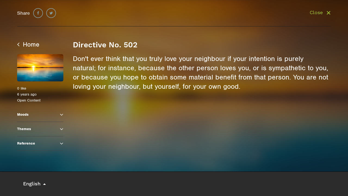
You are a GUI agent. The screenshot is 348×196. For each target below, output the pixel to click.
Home (28, 44)
